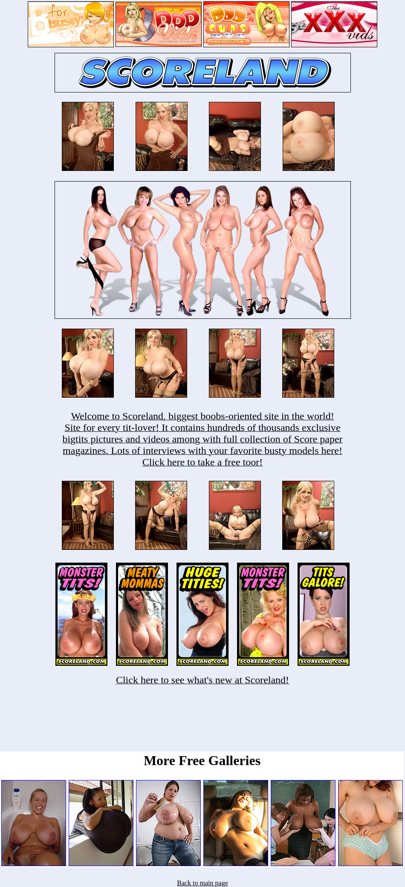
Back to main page (202, 883)
